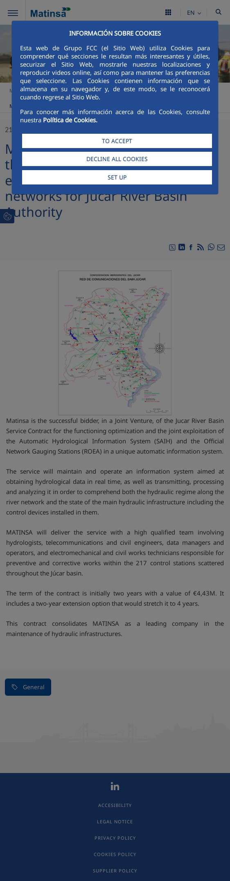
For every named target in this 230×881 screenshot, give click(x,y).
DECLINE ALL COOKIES (117, 159)
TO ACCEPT (117, 141)
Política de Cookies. (70, 120)
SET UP (117, 177)
